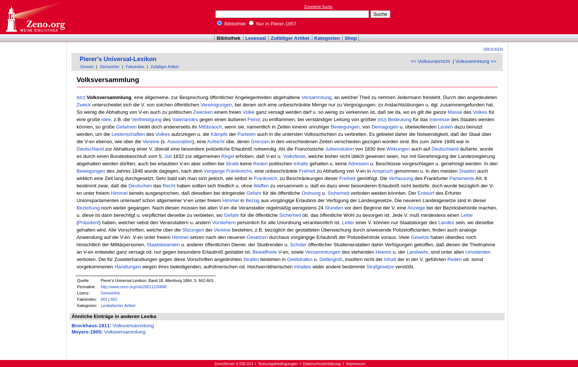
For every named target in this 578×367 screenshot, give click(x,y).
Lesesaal (255, 38)
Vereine (151, 141)
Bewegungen (345, 127)
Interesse (439, 119)
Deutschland (90, 149)
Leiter (467, 215)
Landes (446, 222)
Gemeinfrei (110, 293)
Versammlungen (323, 252)
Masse (455, 112)
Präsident (88, 222)
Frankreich (265, 178)
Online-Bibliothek (35, 17)
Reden (260, 163)
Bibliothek (231, 24)
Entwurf (426, 193)
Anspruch (382, 171)
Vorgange (214, 171)
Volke (249, 112)
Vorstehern (224, 222)
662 (104, 299)
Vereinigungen (216, 104)
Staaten (467, 171)
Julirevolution (339, 149)
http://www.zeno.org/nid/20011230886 (134, 287)
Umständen (478, 252)
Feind (253, 119)
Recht (169, 185)
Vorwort (86, 66)
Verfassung (401, 178)
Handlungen (128, 266)
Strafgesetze (380, 266)
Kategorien (327, 38)
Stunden (334, 208)
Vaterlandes (185, 119)
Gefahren (126, 127)
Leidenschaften (127, 134)
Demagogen (385, 127)
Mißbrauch (210, 127)
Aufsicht (215, 141)
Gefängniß (330, 259)
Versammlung (317, 97)
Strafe (232, 163)
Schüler (298, 244)
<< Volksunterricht (430, 61)
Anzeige (416, 208)
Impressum (355, 363)
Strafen (251, 259)
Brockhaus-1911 (90, 325)
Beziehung (88, 208)
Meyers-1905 (86, 332)
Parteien (246, 134)
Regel (227, 156)
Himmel (119, 193)
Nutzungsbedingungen (278, 363)
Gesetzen (257, 237)
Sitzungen (193, 230)
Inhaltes (302, 266)
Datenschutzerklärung (322, 363)
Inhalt (390, 259)
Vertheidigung (147, 119)
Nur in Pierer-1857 (272, 24)
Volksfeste (294, 156)
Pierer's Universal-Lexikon (118, 59)
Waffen (261, 185)
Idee (106, 119)
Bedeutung (399, 119)
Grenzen (260, 141)
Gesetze (420, 237)
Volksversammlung (133, 325)
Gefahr (253, 193)
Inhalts (301, 163)
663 (114, 299)
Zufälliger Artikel (290, 38)
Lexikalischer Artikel (118, 305)
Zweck (84, 104)
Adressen (358, 163)
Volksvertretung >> (475, 61)
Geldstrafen (300, 259)
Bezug (253, 200)
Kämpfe (219, 134)
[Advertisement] (544, 16)
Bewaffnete (265, 252)
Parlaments (461, 178)
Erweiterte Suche (318, 7)
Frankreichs (239, 171)
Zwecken (203, 112)
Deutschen (140, 185)
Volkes (480, 112)
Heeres (383, 252)
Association (179, 141)
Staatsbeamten (163, 244)
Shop (351, 38)
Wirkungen (398, 149)
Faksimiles (135, 66)
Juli (167, 156)
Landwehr (417, 252)
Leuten (445, 127)
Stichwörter (109, 66)
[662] (81, 97)
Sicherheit (338, 193)
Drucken (493, 49)
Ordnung (311, 193)
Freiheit (307, 171)
